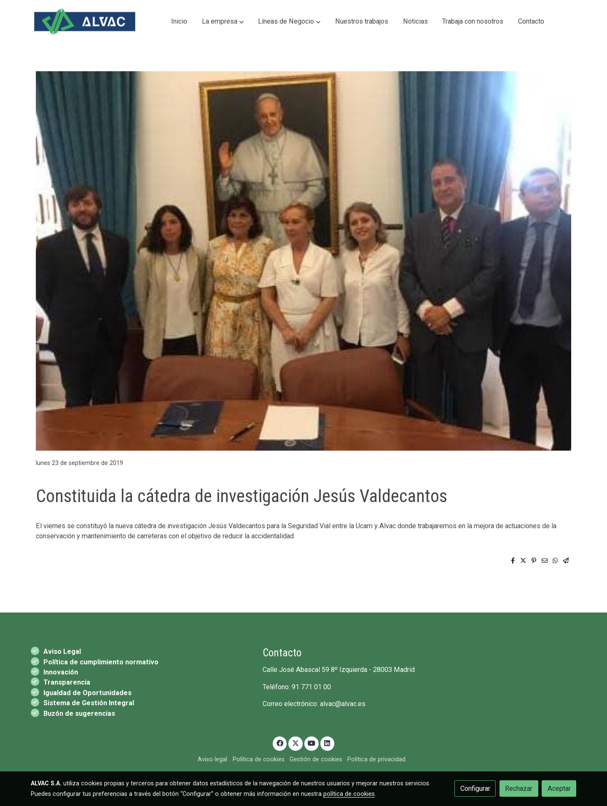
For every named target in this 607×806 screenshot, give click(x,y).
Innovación (60, 672)
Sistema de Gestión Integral (88, 703)
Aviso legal (212, 759)
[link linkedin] (327, 742)
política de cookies (349, 793)
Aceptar (559, 789)
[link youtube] (311, 742)
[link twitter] (296, 742)
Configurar (475, 789)
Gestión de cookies (316, 759)
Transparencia (66, 682)
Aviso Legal (62, 651)
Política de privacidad (376, 759)
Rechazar (518, 789)
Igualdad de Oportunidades (87, 693)
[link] (84, 21)
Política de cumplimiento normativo (100, 662)
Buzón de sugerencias (79, 713)
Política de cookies (259, 759)
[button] (223, 21)
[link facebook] (280, 742)
